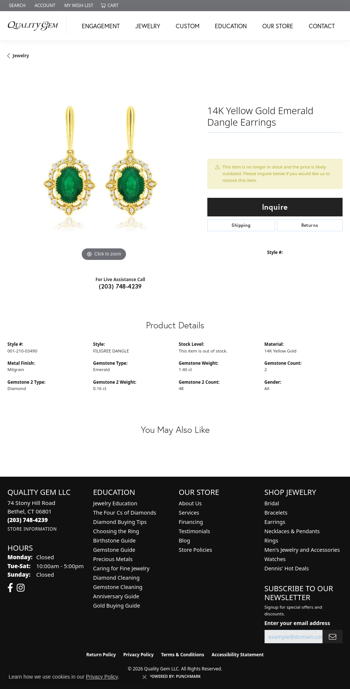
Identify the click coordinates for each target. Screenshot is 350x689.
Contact (322, 26)
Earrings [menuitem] (275, 521)
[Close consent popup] (144, 677)
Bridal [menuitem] (272, 503)
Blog (184, 540)
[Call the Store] (27, 520)
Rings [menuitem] (271, 540)
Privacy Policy (138, 654)
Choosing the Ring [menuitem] (116, 531)
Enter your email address (297, 623)
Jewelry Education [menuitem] (115, 503)
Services (189, 512)
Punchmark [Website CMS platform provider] (188, 676)
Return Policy (101, 654)
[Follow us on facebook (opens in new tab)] (10, 587)
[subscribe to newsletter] (333, 637)
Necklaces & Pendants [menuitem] (292, 531)
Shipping (240, 225)
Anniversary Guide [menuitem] (116, 596)
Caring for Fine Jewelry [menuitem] (121, 568)
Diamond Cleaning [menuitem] (116, 577)
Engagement (101, 26)
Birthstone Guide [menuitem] (114, 540)
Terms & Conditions (182, 654)
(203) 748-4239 (120, 286)
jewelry (21, 55)
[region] (103, 166)
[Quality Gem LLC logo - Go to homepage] (35, 26)
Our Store (277, 26)
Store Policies (195, 549)
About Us (190, 503)
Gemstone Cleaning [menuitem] (118, 586)
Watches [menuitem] (275, 559)
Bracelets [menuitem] (276, 512)
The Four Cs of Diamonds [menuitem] (124, 512)
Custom (188, 26)
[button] (16, 5)
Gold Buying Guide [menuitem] (116, 605)
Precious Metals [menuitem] (113, 559)
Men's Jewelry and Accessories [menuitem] (302, 549)
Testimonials (194, 531)
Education (231, 26)
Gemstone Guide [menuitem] (114, 549)
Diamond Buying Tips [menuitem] (120, 521)
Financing (191, 521)
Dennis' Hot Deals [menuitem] (287, 568)
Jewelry (147, 26)
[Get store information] (32, 529)
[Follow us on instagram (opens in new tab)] (21, 587)
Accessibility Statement (237, 654)
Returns (309, 225)
